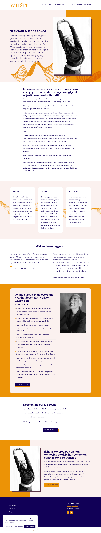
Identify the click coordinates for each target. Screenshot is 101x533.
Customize (9, 526)
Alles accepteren (30, 526)
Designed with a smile (85, 530)
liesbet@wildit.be (72, 506)
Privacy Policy (27, 530)
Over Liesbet (76, 5)
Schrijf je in (22, 384)
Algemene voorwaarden (38, 530)
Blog (68, 5)
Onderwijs (59, 5)
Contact (87, 5)
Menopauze (47, 5)
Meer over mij (52, 485)
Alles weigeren (19, 526)
